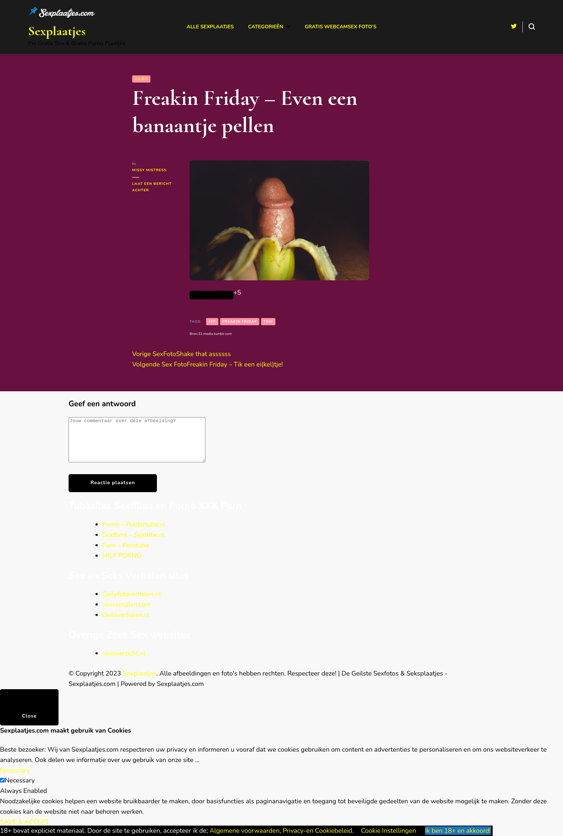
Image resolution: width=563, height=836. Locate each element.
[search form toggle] (532, 26)
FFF (212, 321)
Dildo (141, 78)
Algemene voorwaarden (245, 830)
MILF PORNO (121, 564)
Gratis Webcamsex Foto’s (341, 26)
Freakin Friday (240, 321)
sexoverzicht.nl (123, 662)
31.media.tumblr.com (215, 333)
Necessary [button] (15, 779)
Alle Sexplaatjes (210, 26)
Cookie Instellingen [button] (388, 830)
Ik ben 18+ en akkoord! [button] (458, 830)
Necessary (20, 789)
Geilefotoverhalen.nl (131, 602)
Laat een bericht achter (152, 187)
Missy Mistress (149, 170)
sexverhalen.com (126, 613)
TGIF (268, 321)
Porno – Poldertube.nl (133, 533)
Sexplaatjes (56, 31)
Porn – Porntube (125, 554)
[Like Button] (211, 295)
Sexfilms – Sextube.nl (133, 543)
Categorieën (265, 26)
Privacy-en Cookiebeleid (317, 830)
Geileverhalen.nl (125, 623)
